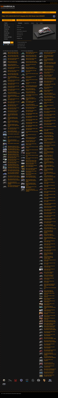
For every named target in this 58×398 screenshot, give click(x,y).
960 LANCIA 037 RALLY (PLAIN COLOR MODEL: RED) (50, 338)
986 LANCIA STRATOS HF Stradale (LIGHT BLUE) (49, 372)
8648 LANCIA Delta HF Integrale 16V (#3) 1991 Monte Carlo (50, 307)
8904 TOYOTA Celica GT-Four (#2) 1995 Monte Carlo (13, 160)
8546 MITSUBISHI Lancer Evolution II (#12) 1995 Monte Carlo (13, 125)
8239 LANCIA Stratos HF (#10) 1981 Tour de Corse (50, 207)
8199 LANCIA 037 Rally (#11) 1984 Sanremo (49, 146)
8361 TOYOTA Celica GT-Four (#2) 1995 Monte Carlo (13, 108)
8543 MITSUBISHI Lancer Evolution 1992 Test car (31, 141)
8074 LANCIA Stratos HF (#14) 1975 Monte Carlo (50, 121)
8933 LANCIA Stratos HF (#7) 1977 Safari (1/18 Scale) (49, 324)
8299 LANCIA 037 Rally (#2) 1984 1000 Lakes (49, 269)
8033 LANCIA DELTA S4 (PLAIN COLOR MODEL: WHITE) (48, 59)
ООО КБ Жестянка (9, 393)
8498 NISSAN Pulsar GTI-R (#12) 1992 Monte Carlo (31, 138)
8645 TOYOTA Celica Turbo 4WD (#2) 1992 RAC (31, 163)
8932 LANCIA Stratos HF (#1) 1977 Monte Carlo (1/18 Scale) (50, 321)
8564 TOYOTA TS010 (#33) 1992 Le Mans (31, 144)
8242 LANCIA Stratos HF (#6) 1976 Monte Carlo (49, 216)
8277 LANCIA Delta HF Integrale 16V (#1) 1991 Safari (49, 225)
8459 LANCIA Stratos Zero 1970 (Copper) (49, 279)
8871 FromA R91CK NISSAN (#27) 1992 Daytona (31, 166)
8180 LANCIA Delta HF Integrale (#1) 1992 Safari (49, 133)
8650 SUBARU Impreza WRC (13, 143)
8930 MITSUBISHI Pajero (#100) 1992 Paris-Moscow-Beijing (31, 180)
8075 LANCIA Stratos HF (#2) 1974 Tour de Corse (49, 124)
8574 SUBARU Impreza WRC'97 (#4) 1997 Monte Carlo (14, 131)
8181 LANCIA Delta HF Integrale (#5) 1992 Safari (49, 136)
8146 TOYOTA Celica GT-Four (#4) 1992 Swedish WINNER (31, 86)
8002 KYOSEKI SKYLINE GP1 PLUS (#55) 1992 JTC (31, 53)
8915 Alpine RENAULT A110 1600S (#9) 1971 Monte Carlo (13, 165)
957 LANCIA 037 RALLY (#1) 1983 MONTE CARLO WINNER (50, 329)
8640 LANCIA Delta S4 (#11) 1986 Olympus (49, 301)
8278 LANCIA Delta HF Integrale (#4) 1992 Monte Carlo (50, 228)
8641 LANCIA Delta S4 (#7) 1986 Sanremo (49, 304)
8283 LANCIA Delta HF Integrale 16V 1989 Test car (49, 235)
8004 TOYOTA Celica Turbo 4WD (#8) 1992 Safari (31, 59)
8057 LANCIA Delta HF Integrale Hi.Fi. (48, 88)
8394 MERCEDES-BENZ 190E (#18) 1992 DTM (32, 123)
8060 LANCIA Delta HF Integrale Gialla (48, 91)
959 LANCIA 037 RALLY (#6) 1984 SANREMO (49, 335)
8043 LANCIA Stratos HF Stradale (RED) (48, 72)
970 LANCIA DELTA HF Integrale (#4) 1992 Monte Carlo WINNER (50, 354)
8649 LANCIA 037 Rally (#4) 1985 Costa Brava (49, 310)
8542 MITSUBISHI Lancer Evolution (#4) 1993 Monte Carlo (13, 118)
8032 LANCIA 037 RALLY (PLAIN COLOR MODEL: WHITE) (49, 56)
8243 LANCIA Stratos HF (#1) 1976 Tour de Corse (49, 219)
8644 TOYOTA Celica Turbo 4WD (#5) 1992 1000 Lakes (31, 161)
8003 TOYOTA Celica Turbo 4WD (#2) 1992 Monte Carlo (31, 56)
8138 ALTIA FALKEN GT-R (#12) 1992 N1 (31, 77)
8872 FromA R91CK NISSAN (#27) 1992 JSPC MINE (31, 169)
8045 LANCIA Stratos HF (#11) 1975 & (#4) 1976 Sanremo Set (50, 79)
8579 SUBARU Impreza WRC (13, 134)
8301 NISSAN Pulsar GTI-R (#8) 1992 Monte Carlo (31, 108)
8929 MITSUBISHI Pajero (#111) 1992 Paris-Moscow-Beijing (28, 177)
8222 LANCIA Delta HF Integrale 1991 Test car (48, 156)
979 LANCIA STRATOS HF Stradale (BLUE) (49, 366)
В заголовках (11, 44)
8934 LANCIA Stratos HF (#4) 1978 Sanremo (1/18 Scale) (49, 326)
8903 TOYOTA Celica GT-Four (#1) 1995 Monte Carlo (13, 157)
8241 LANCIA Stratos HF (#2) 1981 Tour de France (49, 213)
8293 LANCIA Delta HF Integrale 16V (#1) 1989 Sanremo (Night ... (48, 257)
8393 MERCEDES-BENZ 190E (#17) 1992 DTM (32, 120)
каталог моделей (8, 12)
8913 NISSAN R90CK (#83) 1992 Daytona (31, 172)
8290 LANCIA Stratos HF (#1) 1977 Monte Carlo (49, 247)
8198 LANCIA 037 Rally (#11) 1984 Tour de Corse (49, 143)
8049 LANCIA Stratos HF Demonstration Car (48, 82)
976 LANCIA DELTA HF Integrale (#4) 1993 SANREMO (50, 357)
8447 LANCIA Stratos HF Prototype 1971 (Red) (48, 273)
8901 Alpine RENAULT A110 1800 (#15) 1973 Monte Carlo (13, 152)
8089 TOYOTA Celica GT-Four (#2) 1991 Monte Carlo (13, 71)
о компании (40, 12)
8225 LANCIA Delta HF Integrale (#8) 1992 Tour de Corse (49, 166)
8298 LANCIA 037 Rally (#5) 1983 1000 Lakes (49, 266)
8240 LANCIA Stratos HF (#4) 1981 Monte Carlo (49, 210)
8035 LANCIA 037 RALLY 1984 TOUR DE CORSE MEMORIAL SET (50, 63)
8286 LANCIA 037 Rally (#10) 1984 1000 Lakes (49, 244)
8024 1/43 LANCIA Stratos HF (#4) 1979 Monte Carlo (49, 53)
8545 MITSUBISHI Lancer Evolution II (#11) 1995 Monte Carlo (13, 121)
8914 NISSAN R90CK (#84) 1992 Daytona (31, 174)
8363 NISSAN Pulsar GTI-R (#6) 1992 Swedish (31, 111)
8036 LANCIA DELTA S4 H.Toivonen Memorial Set (48, 66)
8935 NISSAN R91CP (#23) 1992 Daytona (31, 187)
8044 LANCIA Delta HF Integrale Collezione (48, 76)
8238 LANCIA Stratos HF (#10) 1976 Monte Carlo (50, 204)
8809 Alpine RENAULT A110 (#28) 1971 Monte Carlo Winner (14, 147)
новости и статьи (19, 12)
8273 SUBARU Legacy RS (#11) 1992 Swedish (31, 102)
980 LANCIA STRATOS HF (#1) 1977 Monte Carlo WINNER (50, 369)
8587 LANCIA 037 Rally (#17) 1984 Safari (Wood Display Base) (49, 285)
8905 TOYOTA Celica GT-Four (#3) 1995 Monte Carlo (13, 162)
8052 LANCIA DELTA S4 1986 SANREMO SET (49, 85)
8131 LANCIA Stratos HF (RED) (50, 126)
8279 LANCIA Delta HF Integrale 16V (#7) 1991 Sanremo (48, 231)
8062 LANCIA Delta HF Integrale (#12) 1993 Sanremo (49, 97)
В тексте (6, 44)
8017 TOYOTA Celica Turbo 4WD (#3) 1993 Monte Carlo (13, 56)
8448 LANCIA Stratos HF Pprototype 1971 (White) (48, 276)
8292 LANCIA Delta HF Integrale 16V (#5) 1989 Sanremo (48, 253)
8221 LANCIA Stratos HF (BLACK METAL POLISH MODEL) (48, 152)
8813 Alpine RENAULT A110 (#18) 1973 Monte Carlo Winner (14, 149)
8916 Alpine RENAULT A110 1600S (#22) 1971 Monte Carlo (13, 167)
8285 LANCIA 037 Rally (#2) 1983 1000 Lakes (49, 241)
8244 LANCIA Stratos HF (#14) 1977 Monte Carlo (50, 222)
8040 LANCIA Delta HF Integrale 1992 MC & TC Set (49, 69)
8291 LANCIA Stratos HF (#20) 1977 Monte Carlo (50, 250)
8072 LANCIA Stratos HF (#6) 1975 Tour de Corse (49, 115)
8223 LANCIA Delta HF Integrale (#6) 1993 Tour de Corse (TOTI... (49, 159)
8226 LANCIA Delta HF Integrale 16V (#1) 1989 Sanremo (48, 169)
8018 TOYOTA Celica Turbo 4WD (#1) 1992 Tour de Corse (31, 62)
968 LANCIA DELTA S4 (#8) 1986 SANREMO (49, 347)
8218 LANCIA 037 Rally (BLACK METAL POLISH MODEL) (48, 149)
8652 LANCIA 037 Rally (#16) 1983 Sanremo (49, 316)
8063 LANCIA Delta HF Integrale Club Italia (48, 100)
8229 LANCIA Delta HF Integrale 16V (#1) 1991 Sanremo (48, 179)
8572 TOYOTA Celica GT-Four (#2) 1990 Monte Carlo (13, 128)
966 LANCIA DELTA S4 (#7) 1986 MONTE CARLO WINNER (50, 341)
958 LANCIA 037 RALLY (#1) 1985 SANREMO (49, 332)
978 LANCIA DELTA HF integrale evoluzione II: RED (49, 363)
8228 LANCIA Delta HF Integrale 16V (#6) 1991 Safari (49, 176)
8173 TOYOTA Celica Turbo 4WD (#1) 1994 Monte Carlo (13, 74)
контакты (47, 12)
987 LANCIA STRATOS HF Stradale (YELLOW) (49, 376)
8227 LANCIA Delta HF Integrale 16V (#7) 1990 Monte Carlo (50, 173)
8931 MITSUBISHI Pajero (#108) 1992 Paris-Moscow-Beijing (31, 184)
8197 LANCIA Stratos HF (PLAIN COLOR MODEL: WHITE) (48, 139)
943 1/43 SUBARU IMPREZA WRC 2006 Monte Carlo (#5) (13, 173)
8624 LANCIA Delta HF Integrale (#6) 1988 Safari (49, 291)
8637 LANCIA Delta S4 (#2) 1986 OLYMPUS (49, 299)
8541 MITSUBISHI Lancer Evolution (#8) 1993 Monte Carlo (13, 114)
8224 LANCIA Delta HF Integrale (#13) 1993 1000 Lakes (49, 162)
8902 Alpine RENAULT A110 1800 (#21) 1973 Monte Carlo (13, 155)
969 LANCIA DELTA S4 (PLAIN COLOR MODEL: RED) (50, 350)
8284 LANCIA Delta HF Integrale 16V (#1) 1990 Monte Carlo (50, 238)
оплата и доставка (30, 12)
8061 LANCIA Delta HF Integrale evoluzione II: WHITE (50, 94)
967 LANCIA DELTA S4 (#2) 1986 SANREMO (49, 344)
